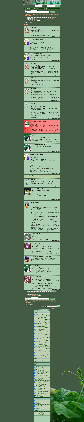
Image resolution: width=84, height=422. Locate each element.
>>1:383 (32, 90)
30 (52, 18)
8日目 (54, 14)
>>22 (32, 79)
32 (56, 18)
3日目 (40, 14)
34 (29, 19)
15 (51, 17)
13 (47, 17)
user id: (37, 6)
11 (43, 17)
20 (31, 18)
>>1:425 (32, 41)
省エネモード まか (36, 243)
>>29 (32, 175)
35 (31, 19)
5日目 (45, 14)
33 (27, 19)
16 (53, 17)
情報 (26, 14)
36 (33, 19)
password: (49, 6)
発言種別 (36, 399)
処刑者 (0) (36, 361)
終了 (27, 15)
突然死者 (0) (37, 363)
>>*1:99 (32, 124)
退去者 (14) (36, 366)
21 (33, 18)
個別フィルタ (28, 10)
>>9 (31, 218)
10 (41, 17)
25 (41, 18)
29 (50, 18)
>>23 (38, 195)
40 (41, 19)
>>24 (31, 156)
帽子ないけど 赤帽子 (35, 202)
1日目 (34, 14)
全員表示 (42, 412)
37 (35, 19)
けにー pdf (33, 27)
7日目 (51, 14)
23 (37, 18)
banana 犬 (33, 103)
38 (37, 19)
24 (39, 18)
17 (55, 17)
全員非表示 (42, 413)
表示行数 (43, 306)
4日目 (42, 14)
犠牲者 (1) (36, 358)
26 (43, 18)
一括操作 (36, 410)
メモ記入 (29, 20)
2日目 (37, 14)
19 (29, 18)
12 (45, 17)
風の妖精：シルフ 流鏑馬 (40, 121)
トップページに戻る (55, 308)
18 (27, 18)
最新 (30, 15)
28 (47, 18)
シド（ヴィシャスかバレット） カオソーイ (41, 256)
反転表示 (42, 414)
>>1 (31, 165)
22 (35, 18)
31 (54, 18)
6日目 (48, 14)
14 (49, 17)
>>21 (32, 65)
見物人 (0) (36, 364)
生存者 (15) (36, 312)
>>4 (31, 33)
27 (46, 18)
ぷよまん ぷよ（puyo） (37, 188)
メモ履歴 (34, 20)
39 (39, 19)
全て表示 (26, 24)
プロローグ (29, 14)
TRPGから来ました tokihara (36, 39)
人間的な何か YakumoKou (38, 135)
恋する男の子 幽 (36, 233)
